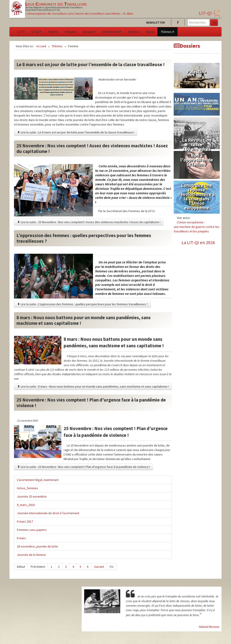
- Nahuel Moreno (208, 627)
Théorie (53, 32)
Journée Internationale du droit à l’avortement (48, 513)
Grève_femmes (27, 488)
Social (150, 32)
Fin (111, 567)
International (111, 32)
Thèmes (167, 32)
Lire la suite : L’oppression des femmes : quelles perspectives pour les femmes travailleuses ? (82, 304)
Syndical (133, 32)
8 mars (21, 538)
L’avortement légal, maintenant (38, 480)
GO (215, 22)
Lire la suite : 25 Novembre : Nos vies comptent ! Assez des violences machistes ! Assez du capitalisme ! (88, 222)
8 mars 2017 (25, 521)
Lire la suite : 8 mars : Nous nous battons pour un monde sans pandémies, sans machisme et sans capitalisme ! (93, 386)
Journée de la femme (31, 555)
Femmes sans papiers (32, 530)
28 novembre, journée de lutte (37, 546)
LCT (21, 32)
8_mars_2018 (26, 505)
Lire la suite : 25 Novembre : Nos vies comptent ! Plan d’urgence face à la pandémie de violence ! (83, 467)
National (70, 32)
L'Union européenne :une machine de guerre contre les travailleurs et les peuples (196, 226)
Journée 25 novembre (32, 496)
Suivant (99, 567)
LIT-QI (205, 13)
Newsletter (155, 22)
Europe (89, 32)
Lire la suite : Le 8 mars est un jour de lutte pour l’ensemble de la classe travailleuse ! (75, 132)
